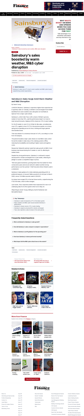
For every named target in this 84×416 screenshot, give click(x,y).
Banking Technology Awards (57, 403)
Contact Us (4, 400)
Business (16, 13)
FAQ (36, 406)
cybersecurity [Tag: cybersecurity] (21, 80)
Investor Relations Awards (74, 393)
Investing (42, 13)
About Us (4, 393)
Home (13, 47)
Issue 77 (20, 402)
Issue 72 (20, 412)
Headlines (74, 13)
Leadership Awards (72, 395)
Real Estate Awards (72, 400)
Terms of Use (5, 406)
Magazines (68, 13)
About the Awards (39, 393)
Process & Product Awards (74, 404)
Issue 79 (20, 398)
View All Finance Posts (32, 379)
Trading (49, 13)
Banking (29, 13)
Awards (61, 13)
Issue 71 (20, 414)
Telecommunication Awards (74, 406)
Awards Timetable (39, 395)
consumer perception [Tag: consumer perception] (42, 80)
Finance (22, 13)
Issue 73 (20, 410)
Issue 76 (20, 404)
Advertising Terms (6, 408)
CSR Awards (54, 410)
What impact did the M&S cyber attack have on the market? (30, 241)
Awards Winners (38, 398)
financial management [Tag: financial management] (31, 80)
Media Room (38, 404)
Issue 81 (20, 393)
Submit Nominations (39, 400)
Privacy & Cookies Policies (8, 404)
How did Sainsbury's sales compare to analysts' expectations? (31, 227)
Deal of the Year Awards (56, 412)
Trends (80, 13)
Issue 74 (20, 408)
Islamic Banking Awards (73, 398)
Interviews (9, 13)
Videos (55, 13)
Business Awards (55, 398)
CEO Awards (54, 405)
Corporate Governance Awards (58, 414)
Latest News (4, 402)
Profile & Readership (6, 398)
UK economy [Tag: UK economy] (14, 82)
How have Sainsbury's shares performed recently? (28, 236)
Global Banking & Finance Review (28, 70)
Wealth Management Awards (74, 414)
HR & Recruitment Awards (74, 408)
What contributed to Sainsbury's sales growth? (27, 222)
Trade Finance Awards (73, 410)
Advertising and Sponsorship (8, 395)
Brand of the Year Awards (57, 395)
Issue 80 (20, 395)
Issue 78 (20, 400)
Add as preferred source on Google (22, 75)
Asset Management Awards (57, 393)
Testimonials (37, 402)
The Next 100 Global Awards (74, 412)
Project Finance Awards (73, 402)
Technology (35, 13)
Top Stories (3, 14)
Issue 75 (20, 406)
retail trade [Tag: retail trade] (14, 80)
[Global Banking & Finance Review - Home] (21, 6)
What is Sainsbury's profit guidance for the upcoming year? (30, 231)
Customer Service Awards (57, 408)
